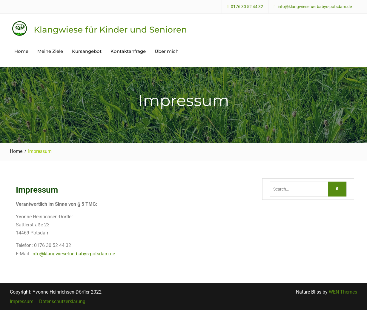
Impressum (21, 301)
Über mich (167, 51)
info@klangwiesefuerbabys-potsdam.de (315, 6)
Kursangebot (87, 51)
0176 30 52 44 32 (247, 6)
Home (21, 51)
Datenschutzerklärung (62, 301)
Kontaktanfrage (128, 51)
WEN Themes (343, 292)
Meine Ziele (50, 51)
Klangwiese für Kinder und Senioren (110, 29)
